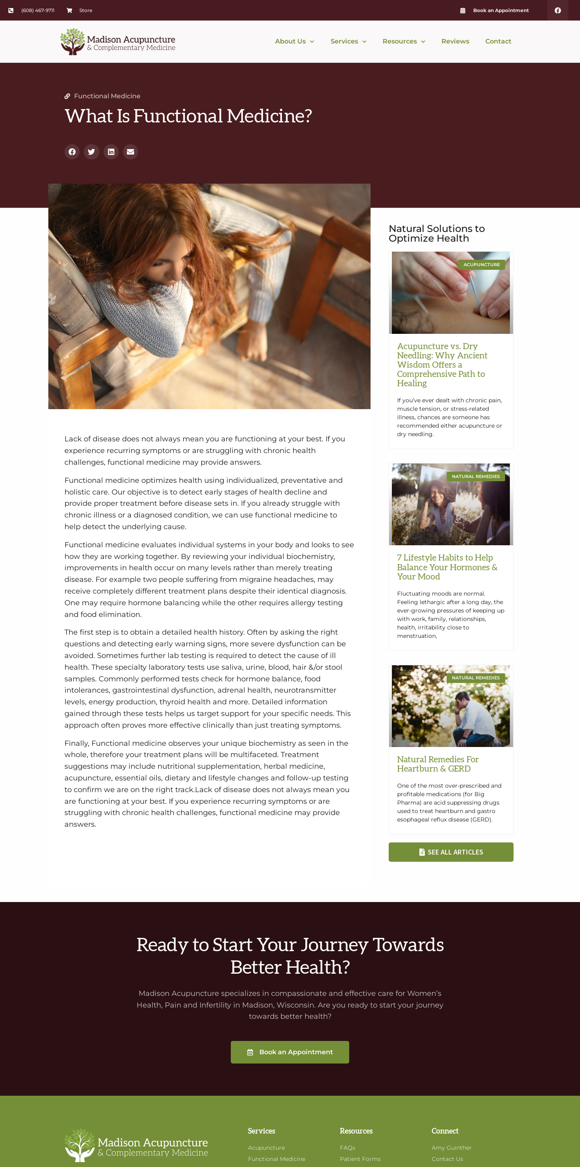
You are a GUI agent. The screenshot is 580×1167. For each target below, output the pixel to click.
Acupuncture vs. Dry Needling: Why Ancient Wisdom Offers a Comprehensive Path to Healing (442, 365)
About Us (294, 41)
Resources (404, 41)
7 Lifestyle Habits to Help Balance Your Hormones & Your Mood (447, 567)
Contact (498, 41)
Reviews (455, 41)
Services (349, 41)
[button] (72, 151)
